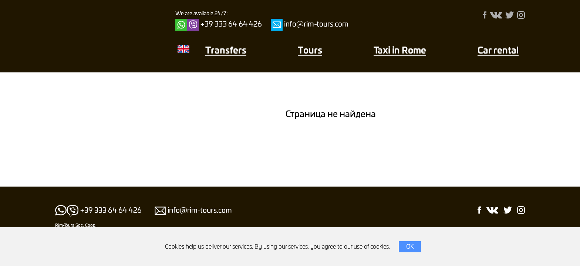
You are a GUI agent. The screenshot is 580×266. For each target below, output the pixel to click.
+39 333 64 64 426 (231, 24)
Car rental (498, 51)
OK (410, 247)
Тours (310, 51)
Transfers (225, 51)
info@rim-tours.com (316, 24)
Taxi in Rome (400, 51)
